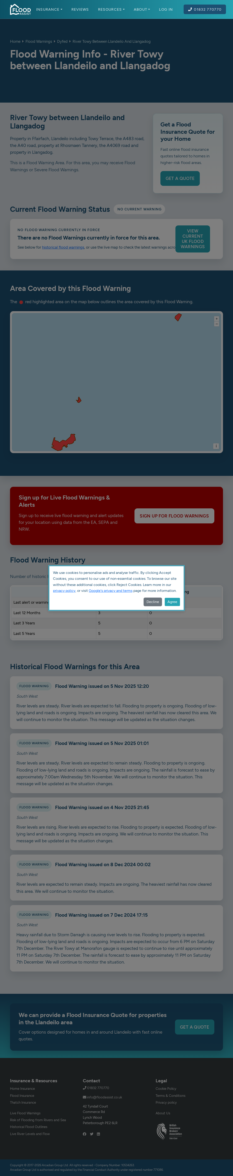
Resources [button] (111, 9)
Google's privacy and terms (110, 590)
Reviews (80, 9)
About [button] (142, 9)
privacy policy (64, 590)
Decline (153, 602)
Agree (172, 602)
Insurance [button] (49, 9)
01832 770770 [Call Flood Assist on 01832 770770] (204, 9)
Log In (166, 9)
